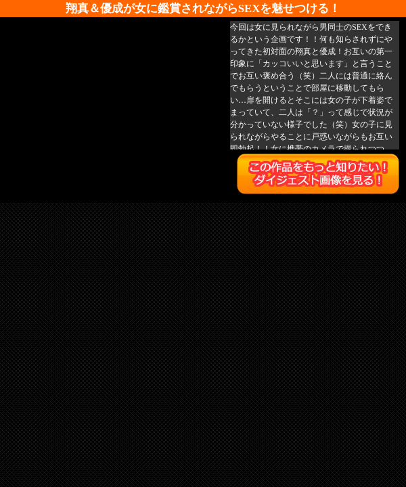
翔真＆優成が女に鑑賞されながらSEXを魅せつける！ (203, 8)
